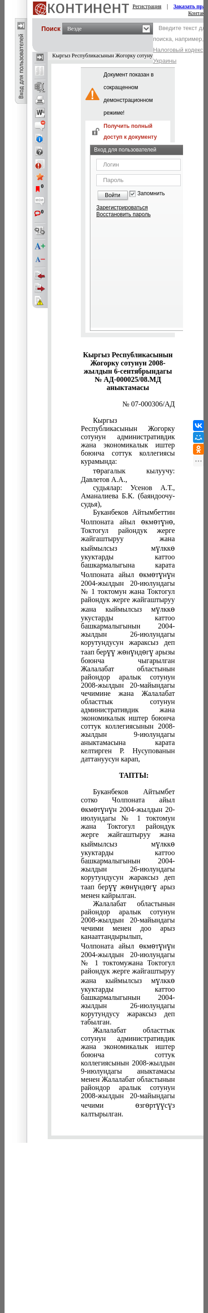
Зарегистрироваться (122, 207)
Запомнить (151, 194)
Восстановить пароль (123, 214)
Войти (112, 195)
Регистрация (147, 6)
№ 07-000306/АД (148, 404)
